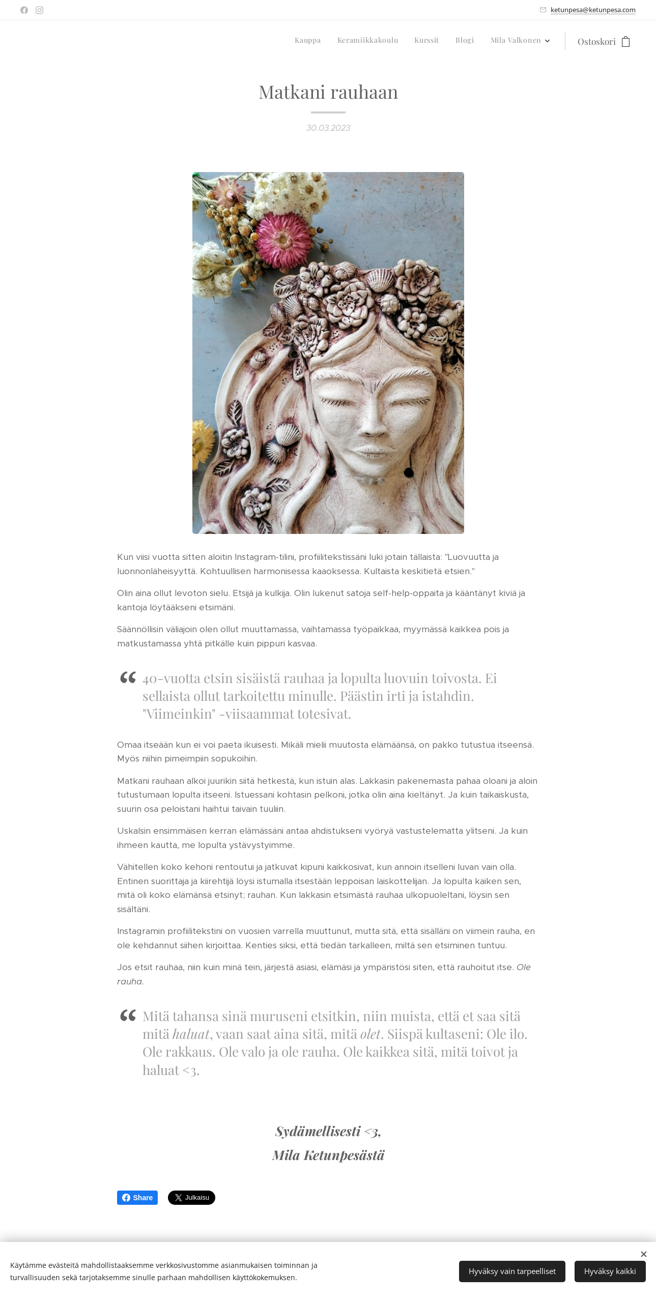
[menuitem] (479, 41)
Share (137, 1198)
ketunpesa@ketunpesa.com (593, 9)
